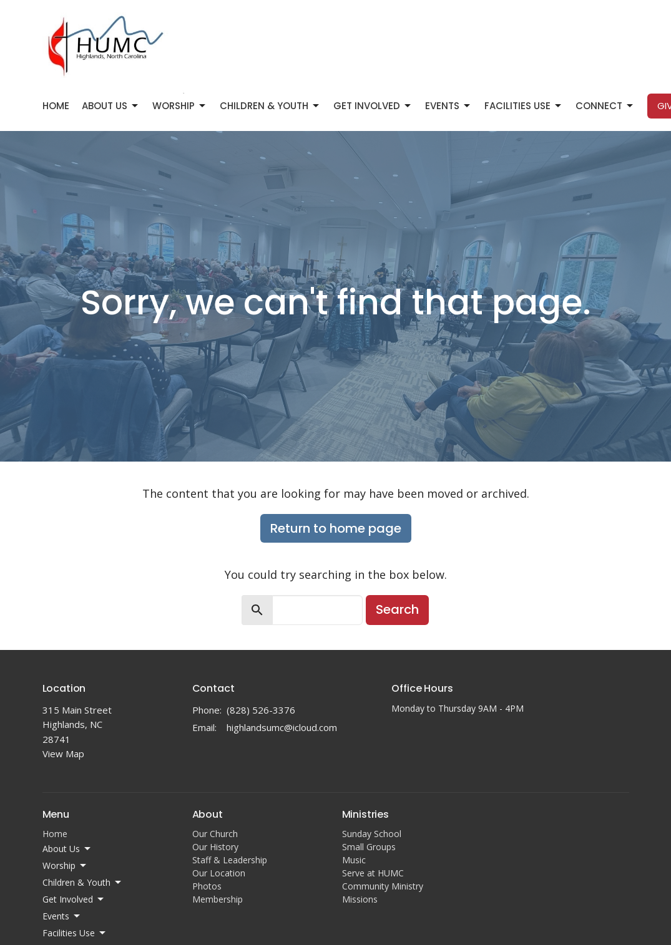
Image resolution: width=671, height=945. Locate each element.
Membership (217, 899)
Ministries (365, 814)
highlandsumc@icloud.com (282, 727)
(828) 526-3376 (261, 710)
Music (354, 860)
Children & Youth (270, 105)
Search (397, 609)
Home (55, 105)
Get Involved (373, 105)
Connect (605, 105)
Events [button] (62, 916)
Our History (215, 847)
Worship (179, 105)
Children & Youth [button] (82, 882)
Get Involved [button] (73, 899)
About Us (111, 105)
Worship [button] (65, 866)
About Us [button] (67, 849)
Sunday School (371, 834)
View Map (63, 753)
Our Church (215, 834)
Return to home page (335, 528)
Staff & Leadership (229, 860)
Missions (360, 899)
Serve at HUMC (373, 873)
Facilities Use (523, 105)
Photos (207, 886)
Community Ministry (382, 886)
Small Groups (369, 847)
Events (448, 105)
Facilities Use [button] (74, 933)
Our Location (218, 873)
